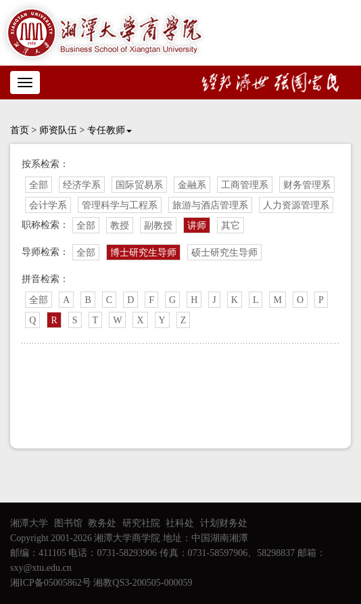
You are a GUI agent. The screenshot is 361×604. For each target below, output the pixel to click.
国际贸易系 (139, 185)
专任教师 (109, 130)
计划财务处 (223, 523)
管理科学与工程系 (120, 205)
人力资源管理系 (296, 205)
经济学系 (82, 185)
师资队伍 (58, 130)
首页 (19, 130)
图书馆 (68, 523)
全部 (38, 185)
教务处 (102, 523)
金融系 (192, 185)
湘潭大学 (29, 523)
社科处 (180, 523)
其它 (230, 225)
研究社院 (141, 523)
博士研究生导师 (143, 253)
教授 (119, 225)
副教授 (158, 225)
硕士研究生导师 (224, 253)
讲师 (196, 225)
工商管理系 (244, 185)
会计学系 (48, 205)
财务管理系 (307, 185)
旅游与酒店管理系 (210, 205)
